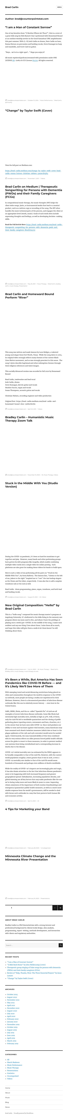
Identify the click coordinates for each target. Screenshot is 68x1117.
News (7, 1107)
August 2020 (12, 1011)
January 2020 (12, 1022)
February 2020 (12, 1019)
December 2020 (13, 1008)
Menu (59, 7)
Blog (7, 1102)
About (7, 1093)
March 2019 (11, 1041)
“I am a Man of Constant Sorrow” (28, 27)
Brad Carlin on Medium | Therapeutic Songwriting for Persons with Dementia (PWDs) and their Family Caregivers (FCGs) (33, 192)
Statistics (10, 1073)
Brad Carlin (11, 7)
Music (7, 1097)
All (42, 475)
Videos (43, 178)
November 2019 (13, 1024)
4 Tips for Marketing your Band (27, 809)
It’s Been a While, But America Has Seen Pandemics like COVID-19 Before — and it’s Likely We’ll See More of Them (34, 683)
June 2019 (11, 1035)
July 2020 (10, 1014)
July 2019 (10, 1033)
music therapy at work (31, 671)
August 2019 (12, 1030)
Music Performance (46, 100)
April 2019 (11, 1038)
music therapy (14, 286)
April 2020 (11, 1016)
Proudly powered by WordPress (23, 1113)
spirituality (8, 102)
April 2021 (11, 1005)
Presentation (23, 286)
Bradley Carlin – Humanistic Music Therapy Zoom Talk (29, 419)
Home (7, 1088)
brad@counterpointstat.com (17, 100)
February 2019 (12, 1044)
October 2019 (12, 1027)
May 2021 (11, 1003)
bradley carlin (9, 671)
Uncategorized (45, 848)
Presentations (45, 898)
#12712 (35, 60)
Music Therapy (41, 284)
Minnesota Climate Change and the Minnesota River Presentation (30, 857)
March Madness (13, 1062)
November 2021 (13, 1000)
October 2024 (12, 994)
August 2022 (12, 997)
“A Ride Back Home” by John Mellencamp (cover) (26, 965)
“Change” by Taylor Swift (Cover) (28, 110)
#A (13, 60)
